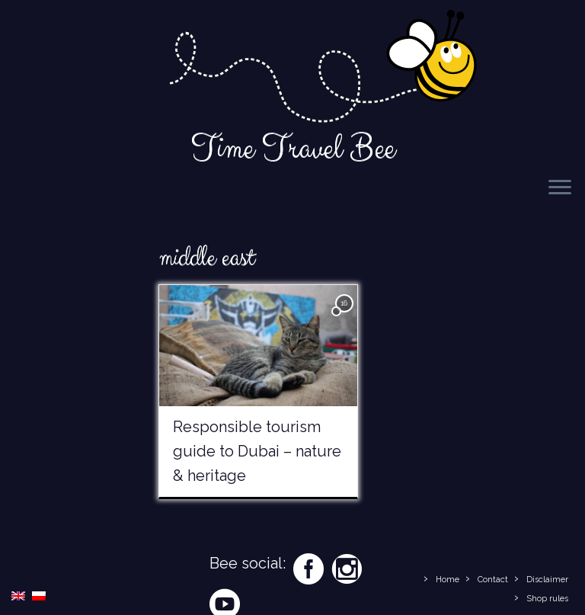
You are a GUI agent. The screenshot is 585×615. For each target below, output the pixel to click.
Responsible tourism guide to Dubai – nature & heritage (257, 451)
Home (447, 580)
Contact (493, 580)
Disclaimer (547, 580)
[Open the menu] (559, 188)
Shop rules (547, 599)
